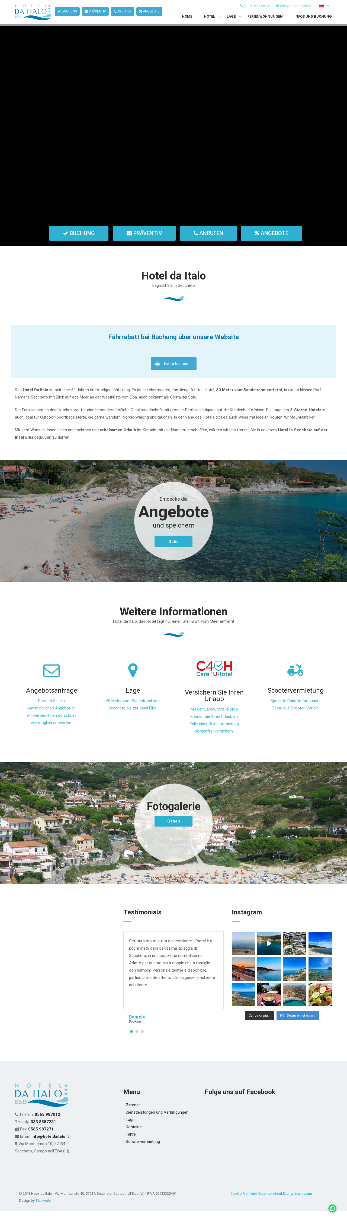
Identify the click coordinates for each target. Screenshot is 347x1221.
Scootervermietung (296, 700)
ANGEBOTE (149, 16)
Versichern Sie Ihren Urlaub (214, 706)
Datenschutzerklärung (275, 1203)
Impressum (303, 1203)
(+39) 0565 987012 (258, 10)
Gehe (173, 551)
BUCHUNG (67, 16)
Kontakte (134, 1137)
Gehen (173, 831)
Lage (133, 700)
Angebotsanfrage (51, 700)
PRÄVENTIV (95, 16)
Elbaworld (43, 1211)
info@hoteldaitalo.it (295, 10)
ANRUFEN (122, 16)
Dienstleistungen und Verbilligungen (157, 1122)
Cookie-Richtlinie (243, 1203)
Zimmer (133, 1115)
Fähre (131, 1144)
